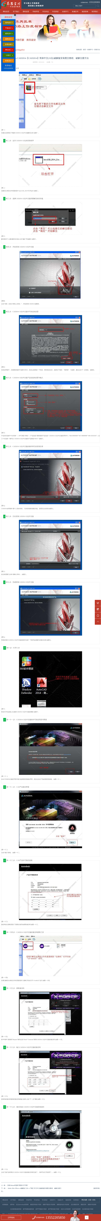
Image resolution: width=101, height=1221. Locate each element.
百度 (89, 1200)
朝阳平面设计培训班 (49, 1204)
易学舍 (12, 1204)
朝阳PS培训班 (92, 1204)
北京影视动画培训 (15, 1209)
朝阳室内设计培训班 (63, 1204)
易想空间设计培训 (35, 1204)
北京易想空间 (75, 1204)
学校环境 (36, 11)
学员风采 (55, 11)
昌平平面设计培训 (41, 1209)
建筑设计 (8, 33)
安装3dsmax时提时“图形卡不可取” (17, 1185)
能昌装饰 (85, 11)
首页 (84, 49)
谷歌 (93, 1200)
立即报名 (11, 1218)
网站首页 (6, 11)
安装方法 (97, 49)
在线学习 (65, 11)
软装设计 (8, 61)
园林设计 (8, 39)
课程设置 (26, 11)
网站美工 (8, 50)
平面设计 (8, 28)
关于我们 (16, 11)
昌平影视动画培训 (28, 1209)
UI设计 (8, 55)
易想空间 (83, 1204)
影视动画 (8, 44)
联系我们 (95, 11)
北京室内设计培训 (87, 1209)
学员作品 (45, 11)
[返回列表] (96, 1188)
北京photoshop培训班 (22, 1204)
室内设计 (8, 22)
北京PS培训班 (76, 1209)
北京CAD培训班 (66, 1209)
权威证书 (75, 11)
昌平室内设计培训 (53, 1209)
